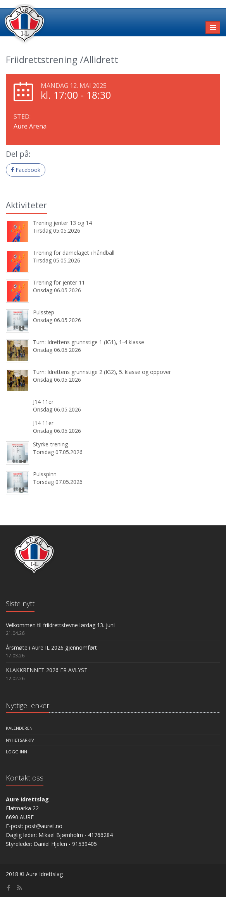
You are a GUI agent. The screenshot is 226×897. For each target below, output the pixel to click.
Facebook (25, 169)
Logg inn (16, 752)
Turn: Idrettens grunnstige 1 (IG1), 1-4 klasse (88, 342)
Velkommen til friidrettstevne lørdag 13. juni (60, 625)
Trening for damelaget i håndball (73, 252)
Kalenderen (19, 728)
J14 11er (43, 401)
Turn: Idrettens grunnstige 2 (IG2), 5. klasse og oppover (102, 372)
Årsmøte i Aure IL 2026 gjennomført (51, 647)
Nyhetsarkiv (20, 740)
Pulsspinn (45, 474)
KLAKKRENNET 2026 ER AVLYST (47, 670)
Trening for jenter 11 (59, 282)
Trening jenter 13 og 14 (62, 222)
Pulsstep (43, 312)
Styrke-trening (50, 444)
